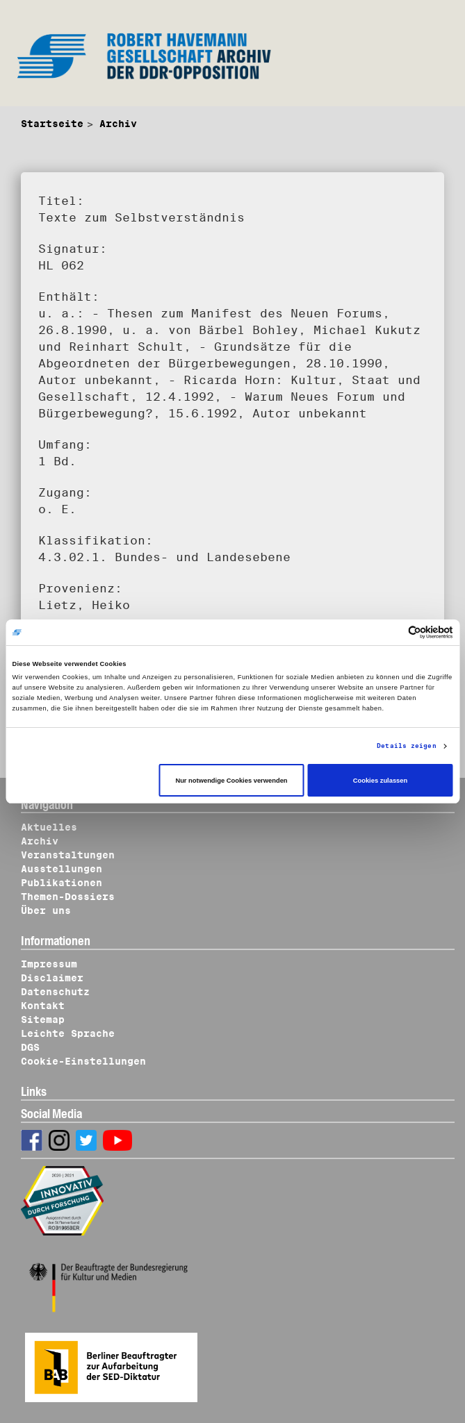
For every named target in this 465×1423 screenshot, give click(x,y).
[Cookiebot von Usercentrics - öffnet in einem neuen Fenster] (392, 632)
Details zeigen (406, 745)
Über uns (46, 910)
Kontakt (43, 1005)
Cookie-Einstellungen (83, 1061)
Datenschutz (55, 991)
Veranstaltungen (68, 854)
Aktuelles (49, 827)
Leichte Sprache (68, 1033)
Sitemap (43, 1019)
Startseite (52, 123)
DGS (30, 1047)
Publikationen (61, 882)
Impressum (49, 964)
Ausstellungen (61, 868)
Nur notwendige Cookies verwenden (231, 780)
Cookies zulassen (380, 780)
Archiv (118, 123)
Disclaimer (52, 977)
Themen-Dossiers (68, 896)
